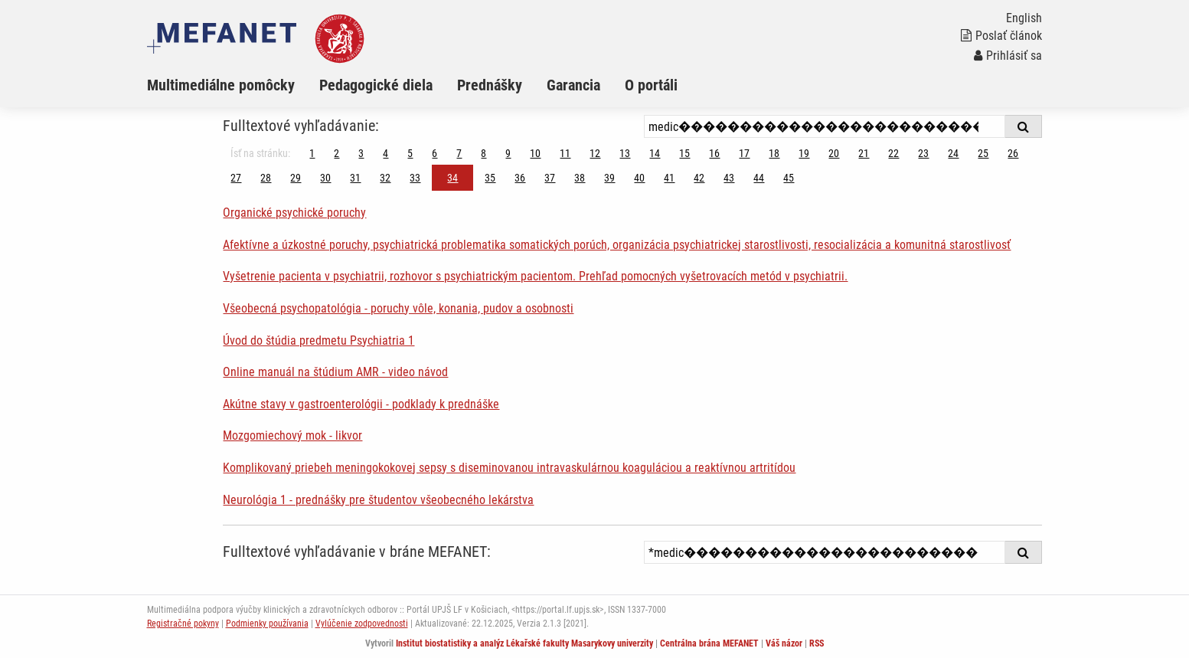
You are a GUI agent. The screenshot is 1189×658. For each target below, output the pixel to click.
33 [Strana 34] (415, 178)
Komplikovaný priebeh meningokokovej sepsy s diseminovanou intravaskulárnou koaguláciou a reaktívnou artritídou (509, 467)
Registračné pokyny (183, 623)
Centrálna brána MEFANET (709, 643)
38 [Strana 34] (579, 178)
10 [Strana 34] (535, 153)
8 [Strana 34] (483, 153)
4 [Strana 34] (385, 153)
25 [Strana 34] (983, 153)
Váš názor (784, 643)
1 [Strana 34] (312, 153)
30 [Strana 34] (325, 178)
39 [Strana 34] (609, 178)
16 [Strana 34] (714, 153)
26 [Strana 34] (1013, 153)
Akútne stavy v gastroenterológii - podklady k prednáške (361, 404)
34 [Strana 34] (452, 178)
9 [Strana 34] (508, 153)
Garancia (573, 85)
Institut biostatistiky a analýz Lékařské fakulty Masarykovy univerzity (524, 643)
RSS (816, 643)
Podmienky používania (267, 623)
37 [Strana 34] (549, 178)
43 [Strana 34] (729, 178)
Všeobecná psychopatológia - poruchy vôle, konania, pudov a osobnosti (398, 308)
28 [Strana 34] (265, 178)
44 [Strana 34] (758, 178)
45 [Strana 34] (788, 178)
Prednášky (489, 85)
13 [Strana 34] (624, 153)
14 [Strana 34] (654, 153)
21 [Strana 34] (863, 153)
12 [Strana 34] (595, 153)
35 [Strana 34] (490, 178)
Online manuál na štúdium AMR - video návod (335, 372)
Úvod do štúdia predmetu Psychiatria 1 (318, 340)
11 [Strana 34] (565, 153)
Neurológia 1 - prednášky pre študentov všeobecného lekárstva (378, 500)
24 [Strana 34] (953, 153)
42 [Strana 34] (699, 178)
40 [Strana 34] (639, 178)
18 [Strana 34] (774, 153)
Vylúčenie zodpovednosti (361, 623)
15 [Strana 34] (684, 153)
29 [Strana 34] (295, 178)
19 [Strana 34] (804, 153)
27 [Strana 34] (235, 178)
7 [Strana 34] (459, 153)
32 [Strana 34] (385, 178)
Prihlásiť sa (1008, 55)
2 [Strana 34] (336, 153)
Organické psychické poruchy (294, 212)
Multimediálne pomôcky (221, 85)
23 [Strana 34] (923, 153)
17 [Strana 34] (744, 153)
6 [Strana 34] (434, 153)
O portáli (651, 85)
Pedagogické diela (376, 85)
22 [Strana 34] (893, 153)
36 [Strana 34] (519, 178)
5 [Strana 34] (410, 153)
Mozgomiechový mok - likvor (292, 435)
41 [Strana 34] (669, 178)
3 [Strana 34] (361, 153)
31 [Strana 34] (355, 178)
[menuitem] (233, 85)
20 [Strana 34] (833, 153)
